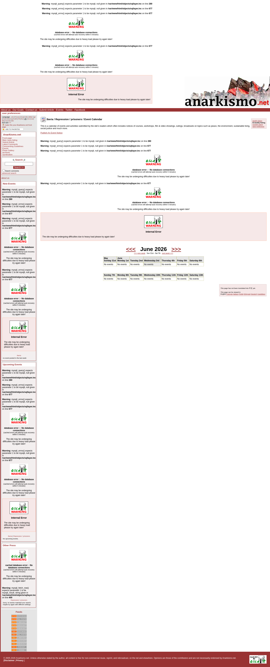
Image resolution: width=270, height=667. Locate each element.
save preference (258, 126)
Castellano (261, 294)
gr (35, 117)
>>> (176, 249)
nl (7, 119)
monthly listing (257, 124)
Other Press (9, 545)
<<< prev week (139, 253)
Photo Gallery (8, 150)
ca (32, 119)
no (4, 119)
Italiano (236, 294)
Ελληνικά (247, 294)
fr (15, 117)
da (3, 121)
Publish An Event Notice (52, 133)
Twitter (68, 109)
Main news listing (9, 140)
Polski (241, 294)
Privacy (20, 660)
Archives (6, 152)
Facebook (80, 109)
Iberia (19, 355)
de (16, 119)
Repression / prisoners (21, 536)
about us (5, 178)
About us (5, 109)
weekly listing (257, 121)
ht (19, 119)
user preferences (11, 113)
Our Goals (18, 109)
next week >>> (167, 253)
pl (13, 119)
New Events (9, 183)
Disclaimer (9, 660)
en (12, 117)
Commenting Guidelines (12, 146)
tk (26, 117)
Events (59, 109)
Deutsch (254, 294)
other (30, 117)
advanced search (9, 173)
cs (29, 119)
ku (22, 119)
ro (6, 121)
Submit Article (46, 109)
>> (10, 123)
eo (9, 121)
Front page (7, 138)
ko (13, 121)
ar (10, 119)
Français (229, 294)
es (18, 117)
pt (23, 117)
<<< (131, 249)
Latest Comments (10, 144)
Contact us (31, 109)
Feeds (19, 612)
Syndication (7, 155)
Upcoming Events (12, 364)
